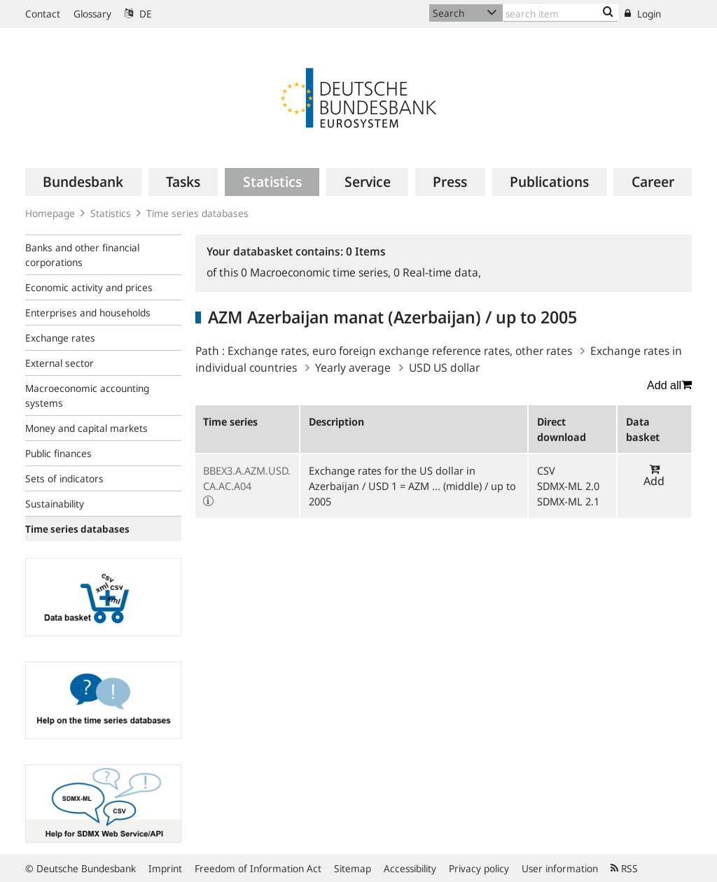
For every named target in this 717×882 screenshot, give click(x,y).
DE (138, 13)
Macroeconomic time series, (317, 272)
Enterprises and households (88, 312)
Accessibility (410, 868)
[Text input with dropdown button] (560, 13)
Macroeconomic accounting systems (87, 396)
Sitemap (352, 868)
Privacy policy (479, 868)
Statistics (110, 213)
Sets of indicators (64, 478)
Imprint (165, 868)
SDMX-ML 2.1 (568, 501)
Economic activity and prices (89, 287)
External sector (59, 363)
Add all (669, 385)
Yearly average (353, 367)
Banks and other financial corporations (82, 255)
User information (560, 868)
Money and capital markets (86, 428)
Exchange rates (60, 337)
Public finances (58, 453)
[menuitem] (83, 182)
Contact (42, 13)
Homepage (50, 213)
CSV (546, 470)
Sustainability (54, 503)
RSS (624, 868)
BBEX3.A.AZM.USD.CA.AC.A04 (247, 478)
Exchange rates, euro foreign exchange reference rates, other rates (400, 350)
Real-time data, (437, 272)
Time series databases (197, 213)
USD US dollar (444, 367)
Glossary (92, 13)
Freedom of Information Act (258, 868)
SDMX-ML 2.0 (568, 486)
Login (643, 13)
